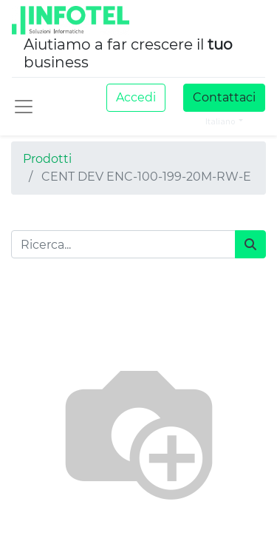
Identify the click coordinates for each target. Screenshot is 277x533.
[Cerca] (250, 244)
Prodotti (47, 159)
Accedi (136, 97)
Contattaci (224, 97)
